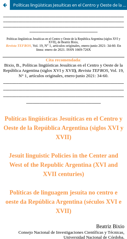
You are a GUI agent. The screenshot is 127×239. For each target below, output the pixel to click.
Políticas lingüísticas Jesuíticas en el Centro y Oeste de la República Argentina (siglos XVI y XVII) (70, 5)
